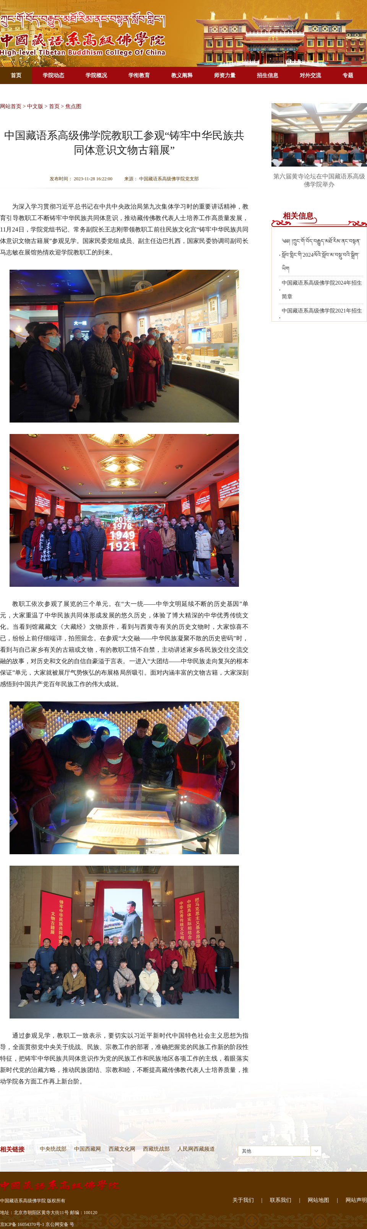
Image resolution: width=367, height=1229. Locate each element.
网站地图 (318, 1200)
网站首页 (10, 106)
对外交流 (310, 75)
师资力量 (224, 75)
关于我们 (243, 1200)
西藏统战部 (156, 1149)
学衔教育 (139, 75)
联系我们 (280, 1200)
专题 (348, 75)
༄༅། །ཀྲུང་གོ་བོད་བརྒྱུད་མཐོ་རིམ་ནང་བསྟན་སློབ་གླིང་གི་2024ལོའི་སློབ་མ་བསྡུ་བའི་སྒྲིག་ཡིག (321, 255)
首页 (16, 75)
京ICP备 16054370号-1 (22, 1224)
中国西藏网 (87, 1149)
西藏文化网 (122, 1149)
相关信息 (298, 216)
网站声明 (356, 1200)
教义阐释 (182, 75)
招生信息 (267, 75)
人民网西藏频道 (196, 1149)
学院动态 (53, 75)
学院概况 (96, 75)
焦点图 (73, 106)
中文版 (35, 106)
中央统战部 (53, 1149)
